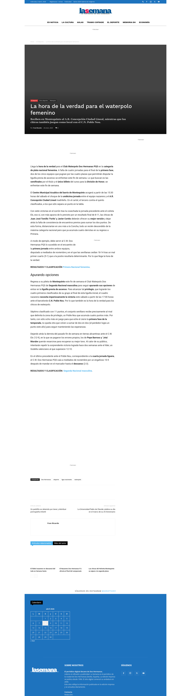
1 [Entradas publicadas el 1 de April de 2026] (45, 590)
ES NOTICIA (52, 22)
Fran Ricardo (37, 128)
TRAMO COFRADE (95, 22)
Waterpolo (53, 100)
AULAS (80, 22)
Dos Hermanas (46, 451)
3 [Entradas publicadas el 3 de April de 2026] (55, 590)
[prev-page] (31, 547)
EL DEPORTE (113, 22)
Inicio (32, 42)
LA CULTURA (68, 22)
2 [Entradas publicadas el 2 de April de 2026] (50, 590)
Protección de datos (113, 694)
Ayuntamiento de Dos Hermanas (149, 694)
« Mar (32, 612)
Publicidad (68, 2)
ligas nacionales (67, 451)
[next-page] (35, 547)
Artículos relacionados (41, 515)
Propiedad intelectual (129, 694)
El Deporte (40, 42)
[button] (143, 2)
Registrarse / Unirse (56, 2)
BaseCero (77, 694)
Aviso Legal (101, 694)
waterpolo (78, 451)
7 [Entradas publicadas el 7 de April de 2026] (39, 595)
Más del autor (60, 515)
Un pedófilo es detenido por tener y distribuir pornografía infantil (48, 482)
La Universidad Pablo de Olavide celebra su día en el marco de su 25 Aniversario (96, 482)
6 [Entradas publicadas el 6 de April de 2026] (33, 595)
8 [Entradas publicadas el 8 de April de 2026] (45, 595)
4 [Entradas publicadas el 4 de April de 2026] (61, 590)
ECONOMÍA (144, 22)
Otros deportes (43, 100)
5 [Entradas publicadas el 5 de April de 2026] (66, 590)
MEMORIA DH (129, 22)
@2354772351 (109, 562)
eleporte (56, 451)
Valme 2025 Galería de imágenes (84, 2)
